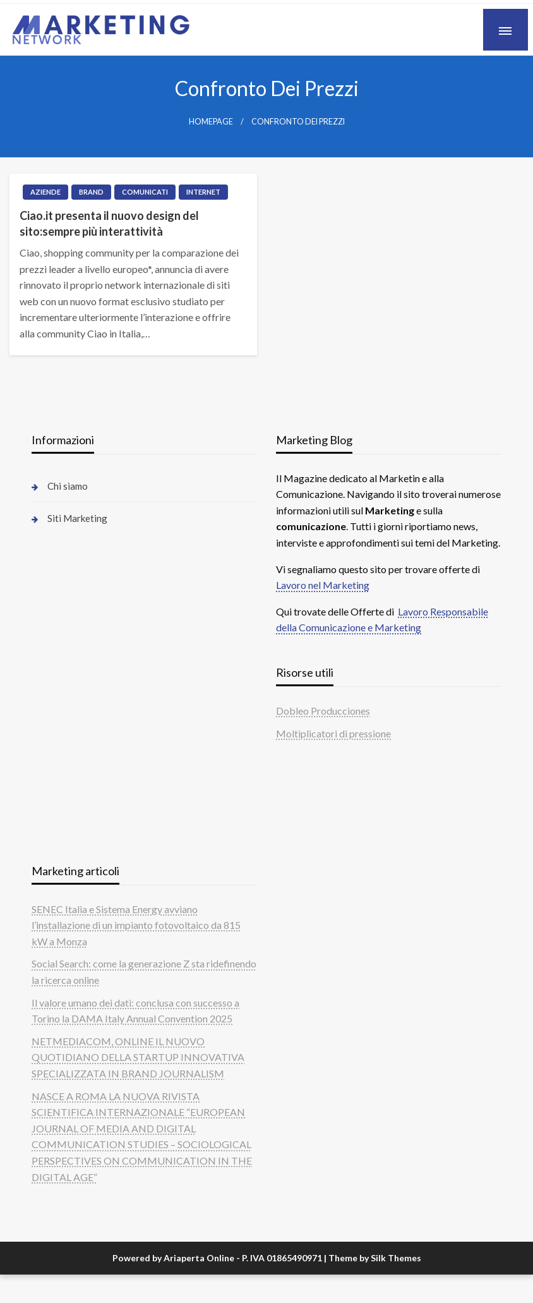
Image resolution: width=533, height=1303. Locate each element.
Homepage (211, 121)
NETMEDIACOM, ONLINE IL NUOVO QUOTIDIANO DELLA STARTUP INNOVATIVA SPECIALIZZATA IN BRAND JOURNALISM (138, 1057)
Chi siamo (67, 486)
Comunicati (145, 192)
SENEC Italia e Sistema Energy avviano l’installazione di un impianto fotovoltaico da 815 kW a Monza (136, 925)
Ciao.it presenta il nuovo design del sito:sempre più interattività (109, 223)
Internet (203, 192)
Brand (91, 192)
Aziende (45, 192)
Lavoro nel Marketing (322, 585)
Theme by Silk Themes (374, 1257)
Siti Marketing (77, 518)
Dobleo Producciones (323, 711)
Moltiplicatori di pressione (333, 733)
